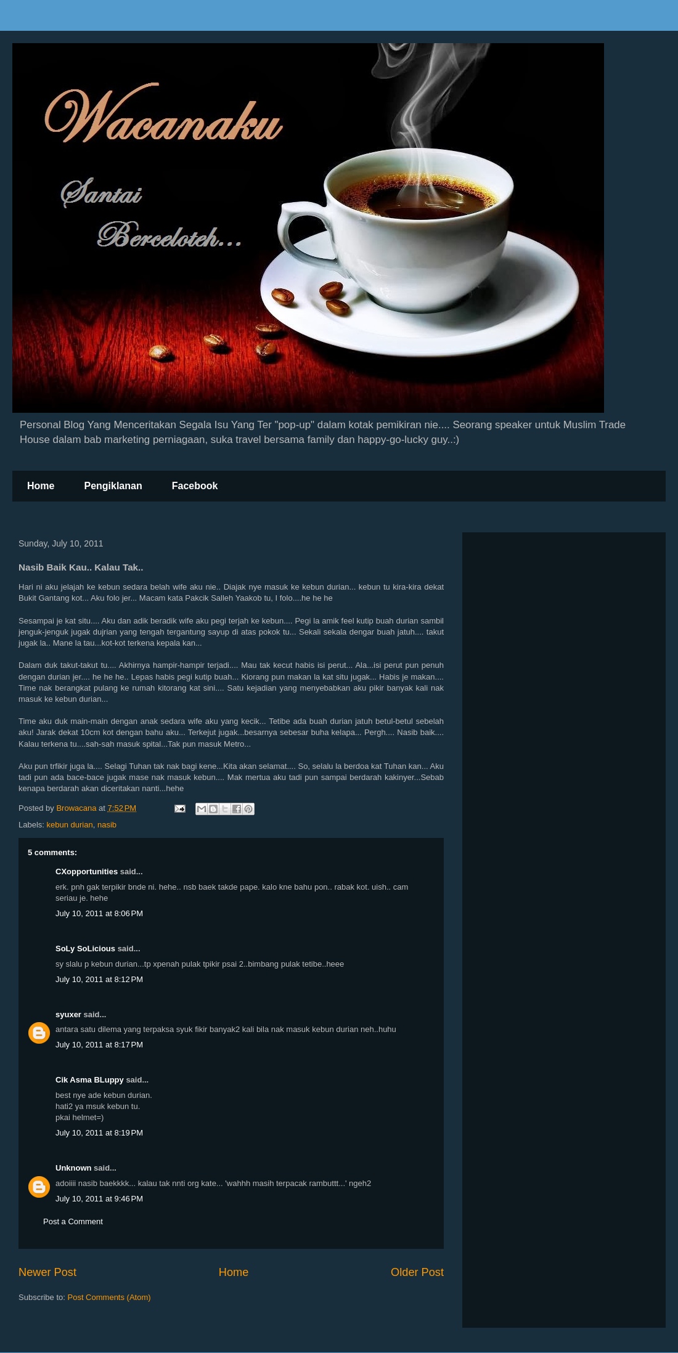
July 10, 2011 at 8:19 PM (99, 1132)
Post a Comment (73, 1221)
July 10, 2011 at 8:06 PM (99, 913)
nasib (106, 824)
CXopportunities (86, 871)
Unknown (73, 1167)
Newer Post (47, 1272)
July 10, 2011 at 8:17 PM (99, 1044)
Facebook (195, 486)
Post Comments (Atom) (109, 1297)
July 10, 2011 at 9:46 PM (99, 1198)
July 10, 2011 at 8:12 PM (99, 979)
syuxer (68, 1014)
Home (40, 486)
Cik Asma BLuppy (89, 1079)
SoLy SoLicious (85, 948)
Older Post (417, 1272)
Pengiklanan (113, 486)
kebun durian (70, 824)
